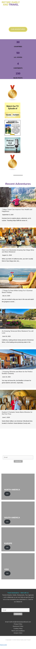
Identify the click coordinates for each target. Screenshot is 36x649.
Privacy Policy (18, 624)
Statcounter (3, 645)
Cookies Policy (18, 628)
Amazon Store (18, 633)
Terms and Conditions (18, 630)
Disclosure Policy (18, 626)
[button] (18, 29)
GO (7, 494)
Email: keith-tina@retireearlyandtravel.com (18, 622)
